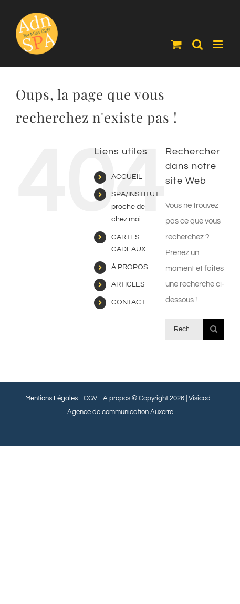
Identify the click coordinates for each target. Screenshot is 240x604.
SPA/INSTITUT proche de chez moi (135, 206)
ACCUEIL (126, 177)
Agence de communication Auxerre (120, 412)
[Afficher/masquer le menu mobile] (218, 44)
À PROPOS (129, 267)
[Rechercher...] (184, 329)
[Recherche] (213, 329)
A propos (116, 398)
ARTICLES (128, 284)
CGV (90, 398)
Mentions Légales (51, 398)
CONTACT (128, 302)
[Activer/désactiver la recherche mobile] (197, 44)
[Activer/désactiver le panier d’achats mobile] (176, 44)
